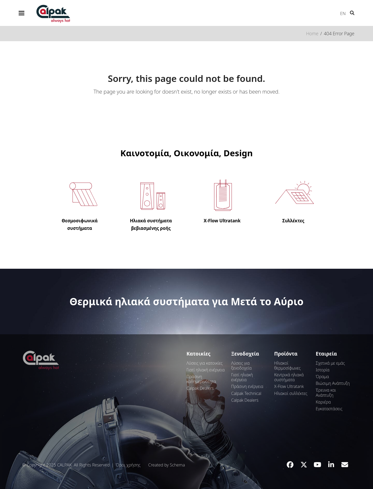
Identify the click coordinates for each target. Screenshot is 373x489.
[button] (21, 13)
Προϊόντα (286, 353)
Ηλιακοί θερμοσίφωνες (287, 365)
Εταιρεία (326, 353)
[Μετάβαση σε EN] (340, 12)
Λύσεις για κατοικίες (205, 363)
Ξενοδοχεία (245, 353)
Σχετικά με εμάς (330, 363)
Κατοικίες (198, 353)
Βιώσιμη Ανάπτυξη (333, 383)
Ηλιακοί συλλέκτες (290, 393)
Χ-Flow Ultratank (289, 386)
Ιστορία (322, 370)
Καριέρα (323, 402)
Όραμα (322, 376)
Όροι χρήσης (128, 465)
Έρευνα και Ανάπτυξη (326, 392)
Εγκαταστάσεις (329, 409)
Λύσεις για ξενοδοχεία (241, 365)
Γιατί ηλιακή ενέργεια (206, 370)
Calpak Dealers (200, 388)
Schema (177, 465)
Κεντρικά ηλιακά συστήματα (289, 377)
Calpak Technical (246, 393)
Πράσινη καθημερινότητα (201, 379)
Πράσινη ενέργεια (247, 386)
